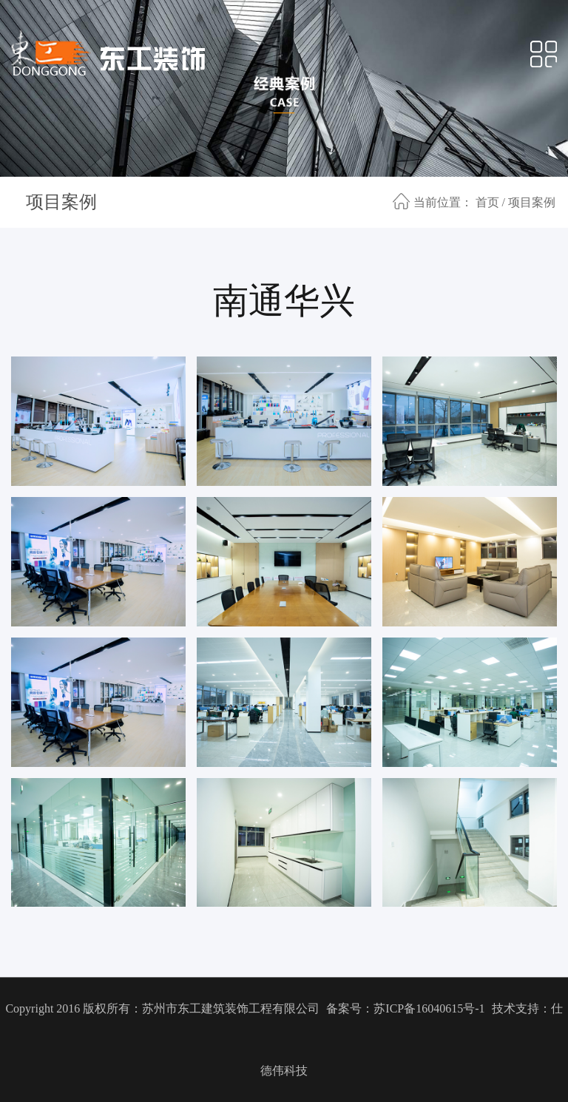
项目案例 (61, 202)
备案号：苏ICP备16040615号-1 (405, 1008)
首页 (487, 202)
